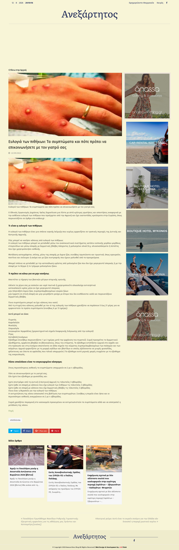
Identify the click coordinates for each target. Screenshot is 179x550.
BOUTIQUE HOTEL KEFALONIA (147, 187)
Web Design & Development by (111, 547)
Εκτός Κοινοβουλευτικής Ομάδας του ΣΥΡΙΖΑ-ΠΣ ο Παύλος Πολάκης (64, 475)
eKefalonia (15, 420)
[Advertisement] (89, 46)
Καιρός (160, 3)
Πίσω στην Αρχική (17, 70)
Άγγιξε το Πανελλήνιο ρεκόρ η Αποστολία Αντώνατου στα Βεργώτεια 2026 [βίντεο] (24, 471)
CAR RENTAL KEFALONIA (147, 142)
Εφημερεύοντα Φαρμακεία (141, 3)
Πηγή (10, 411)
